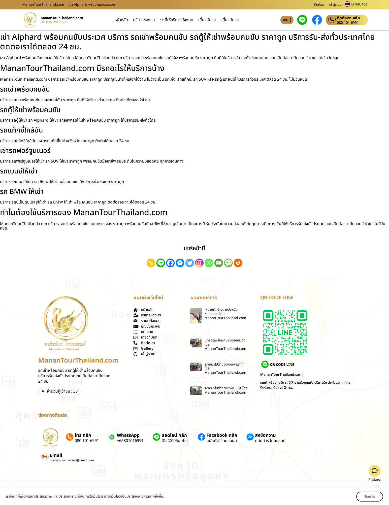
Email (56, 455)
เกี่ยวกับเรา (207, 20)
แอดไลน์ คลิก (174, 435)
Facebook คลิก (221, 435)
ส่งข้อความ (265, 435)
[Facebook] (170, 263)
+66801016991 (130, 441)
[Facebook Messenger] (180, 263)
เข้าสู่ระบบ (335, 4)
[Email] (218, 263)
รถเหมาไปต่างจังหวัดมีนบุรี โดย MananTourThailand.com (226, 390)
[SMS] (228, 263)
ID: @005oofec (175, 441)
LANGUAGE (359, 4)
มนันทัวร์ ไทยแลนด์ (221, 441)
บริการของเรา (144, 20)
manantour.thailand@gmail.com (72, 460)
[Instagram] (199, 263)
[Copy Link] (151, 263)
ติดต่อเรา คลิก (348, 18)
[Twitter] (189, 263)
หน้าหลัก (121, 20)
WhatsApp (128, 435)
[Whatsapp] (209, 263)
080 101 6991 (348, 23)
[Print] (238, 263)
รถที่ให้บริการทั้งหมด (176, 20)
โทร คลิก (83, 435)
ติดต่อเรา (319, 4)
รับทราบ (368, 496)
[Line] (160, 263)
